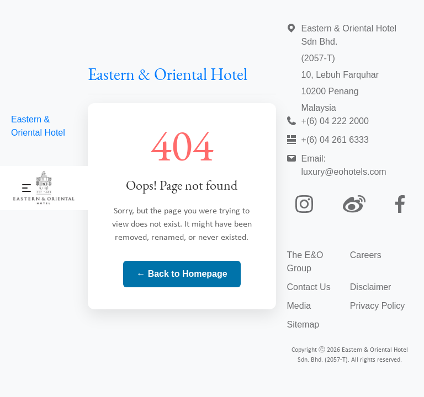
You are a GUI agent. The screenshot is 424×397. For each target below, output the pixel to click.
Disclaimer (370, 287)
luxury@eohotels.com (343, 171)
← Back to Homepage (181, 273)
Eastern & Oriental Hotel (167, 75)
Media (299, 305)
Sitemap (303, 324)
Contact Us (309, 287)
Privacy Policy (377, 305)
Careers (365, 255)
